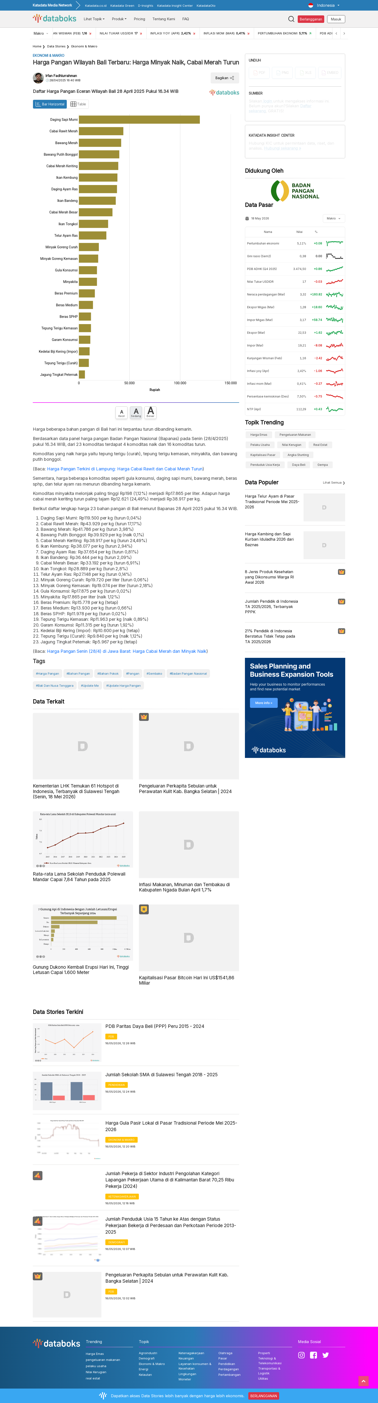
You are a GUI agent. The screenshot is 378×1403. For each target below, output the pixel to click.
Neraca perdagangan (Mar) (266, 294)
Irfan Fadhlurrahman (61, 76)
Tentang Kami (163, 19)
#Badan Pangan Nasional (188, 673)
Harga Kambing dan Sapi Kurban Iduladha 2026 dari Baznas (269, 539)
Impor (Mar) (255, 345)
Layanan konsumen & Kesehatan (195, 1366)
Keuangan (186, 1358)
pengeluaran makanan (295, 434)
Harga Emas (258, 434)
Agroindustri (148, 1353)
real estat (320, 445)
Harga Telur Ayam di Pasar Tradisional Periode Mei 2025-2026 (272, 501)
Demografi (116, 1242)
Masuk (336, 19)
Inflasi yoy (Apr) (258, 371)
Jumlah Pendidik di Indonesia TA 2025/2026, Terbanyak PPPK (271, 607)
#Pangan (132, 673)
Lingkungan (187, 1374)
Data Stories (56, 46)
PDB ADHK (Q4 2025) (262, 269)
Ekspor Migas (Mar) (260, 307)
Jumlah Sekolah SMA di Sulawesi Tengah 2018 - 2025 (161, 1074)
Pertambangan (229, 1375)
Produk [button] (118, 19)
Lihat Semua (332, 482)
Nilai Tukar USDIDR (260, 281)
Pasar (222, 1358)
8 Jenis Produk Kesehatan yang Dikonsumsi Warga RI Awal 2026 (269, 577)
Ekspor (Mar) (256, 332)
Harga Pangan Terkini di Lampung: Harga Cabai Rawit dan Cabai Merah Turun (124, 468)
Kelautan (145, 1375)
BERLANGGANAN (263, 1396)
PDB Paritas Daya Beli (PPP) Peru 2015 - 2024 (154, 1026)
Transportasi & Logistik (269, 1370)
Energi (143, 1369)
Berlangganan (311, 19)
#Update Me (90, 685)
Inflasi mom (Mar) (259, 383)
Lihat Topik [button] (93, 19)
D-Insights (145, 5)
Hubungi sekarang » (282, 148)
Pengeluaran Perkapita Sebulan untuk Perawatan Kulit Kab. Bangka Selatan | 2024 (166, 1278)
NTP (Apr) (254, 409)
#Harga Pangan (47, 673)
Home (37, 46)
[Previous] (335, 33)
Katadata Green (122, 5)
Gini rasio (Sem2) (259, 256)
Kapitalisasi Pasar (262, 455)
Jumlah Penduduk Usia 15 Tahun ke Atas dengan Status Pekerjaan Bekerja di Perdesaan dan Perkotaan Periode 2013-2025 (170, 1225)
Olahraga (225, 1353)
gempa (322, 465)
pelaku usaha (260, 445)
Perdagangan (228, 1369)
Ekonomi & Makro (84, 46)
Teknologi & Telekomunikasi (270, 1360)
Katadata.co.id (96, 5)
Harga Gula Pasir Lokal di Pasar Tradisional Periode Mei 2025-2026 (171, 1126)
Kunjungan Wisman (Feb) (264, 358)
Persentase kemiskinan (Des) (268, 396)
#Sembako (154, 673)
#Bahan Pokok (108, 673)
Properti (264, 1353)
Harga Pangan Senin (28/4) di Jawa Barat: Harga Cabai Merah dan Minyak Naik (126, 651)
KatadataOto (206, 5)
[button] (323, 5)
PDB (111, 1036)
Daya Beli (298, 465)
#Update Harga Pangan (123, 685)
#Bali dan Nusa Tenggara (55, 685)
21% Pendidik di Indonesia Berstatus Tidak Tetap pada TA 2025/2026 (270, 636)
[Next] (343, 33)
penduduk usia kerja (265, 465)
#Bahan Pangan (78, 673)
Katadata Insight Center (175, 5)
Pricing (139, 19)
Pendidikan (116, 1085)
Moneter (185, 1379)
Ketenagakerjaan (122, 1196)
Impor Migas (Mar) (260, 320)
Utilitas (263, 1378)
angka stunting (298, 455)
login (267, 101)
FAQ (185, 19)
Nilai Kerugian (291, 445)
